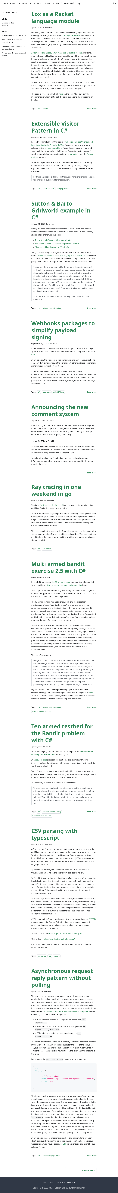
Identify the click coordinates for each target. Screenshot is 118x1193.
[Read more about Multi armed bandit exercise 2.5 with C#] (91, 707)
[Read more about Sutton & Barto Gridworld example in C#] (91, 308)
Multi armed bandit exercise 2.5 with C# (58, 567)
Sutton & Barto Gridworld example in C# (12, 40)
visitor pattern (73, 154)
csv (50, 956)
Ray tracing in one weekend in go (56, 490)
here (61, 94)
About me (23, 3)
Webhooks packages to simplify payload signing (14, 47)
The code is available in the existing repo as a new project (61, 255)
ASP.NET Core (58, 392)
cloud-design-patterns (51, 1155)
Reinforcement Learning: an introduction (64, 585)
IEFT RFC (92, 919)
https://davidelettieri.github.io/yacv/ (59, 939)
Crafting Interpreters (71, 35)
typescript (42, 956)
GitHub (57, 3)
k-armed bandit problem (41, 711)
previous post (41, 760)
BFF (64, 1144)
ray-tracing (47, 549)
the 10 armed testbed (61, 582)
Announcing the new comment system (14, 54)
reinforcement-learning (52, 308)
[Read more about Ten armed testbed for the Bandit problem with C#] (91, 811)
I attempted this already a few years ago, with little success (56, 53)
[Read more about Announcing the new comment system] (91, 472)
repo (37, 531)
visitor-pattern (48, 188)
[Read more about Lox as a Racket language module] (91, 108)
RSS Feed (48, 1182)
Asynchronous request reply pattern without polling (62, 977)
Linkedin (69, 3)
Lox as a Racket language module (11, 24)
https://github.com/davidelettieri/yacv (65, 933)
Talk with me (35, 3)
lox (39, 108)
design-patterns (63, 188)
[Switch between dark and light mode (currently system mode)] (114, 3)
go (39, 549)
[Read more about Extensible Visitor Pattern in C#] (91, 188)
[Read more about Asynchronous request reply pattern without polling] (91, 1155)
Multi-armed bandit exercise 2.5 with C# (52, 247)
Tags (79, 3)
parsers (57, 956)
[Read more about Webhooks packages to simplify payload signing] (91, 392)
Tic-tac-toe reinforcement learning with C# (53, 240)
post (91, 692)
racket (45, 108)
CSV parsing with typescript (54, 834)
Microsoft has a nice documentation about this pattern (66, 1011)
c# (39, 188)
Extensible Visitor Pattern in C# (14, 35)
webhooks (47, 392)
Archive (47, 3)
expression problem (53, 148)
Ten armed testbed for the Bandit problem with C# (57, 243)
